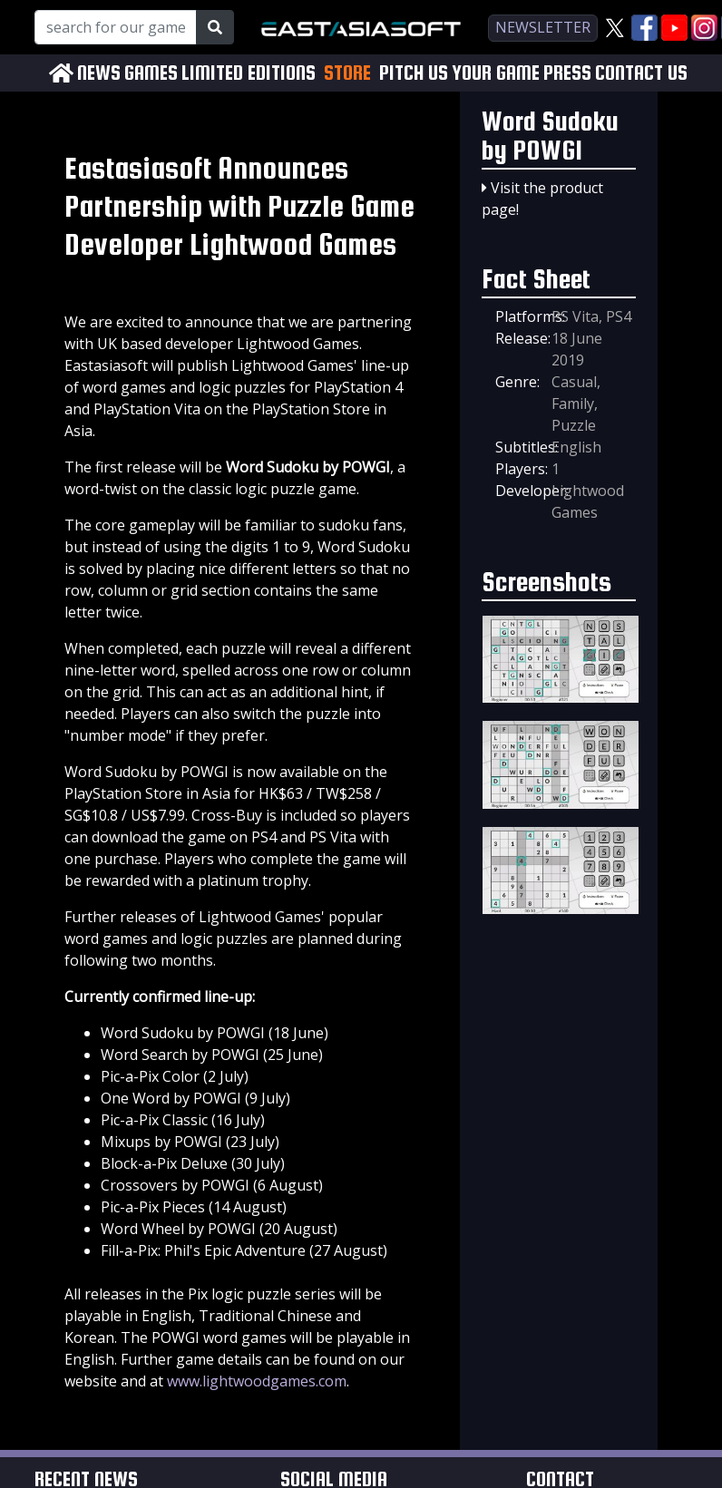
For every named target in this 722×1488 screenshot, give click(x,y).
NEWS (99, 73)
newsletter (542, 27)
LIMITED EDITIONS (248, 73)
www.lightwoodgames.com (256, 1381)
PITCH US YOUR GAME (459, 73)
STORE (347, 72)
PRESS (567, 73)
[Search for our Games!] (115, 27)
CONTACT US (641, 73)
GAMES (151, 73)
